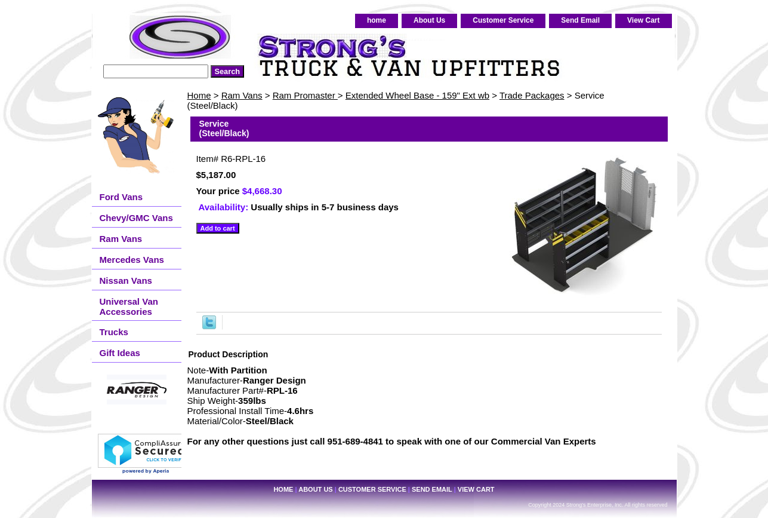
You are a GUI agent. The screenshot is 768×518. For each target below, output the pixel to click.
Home (199, 95)
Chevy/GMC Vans (136, 218)
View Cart (643, 20)
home (376, 20)
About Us (429, 20)
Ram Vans (242, 95)
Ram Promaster (305, 95)
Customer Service (503, 20)
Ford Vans (121, 197)
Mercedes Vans (132, 260)
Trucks (114, 332)
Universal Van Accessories (129, 306)
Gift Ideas (120, 353)
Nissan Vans (126, 280)
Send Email (580, 20)
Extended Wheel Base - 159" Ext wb (417, 95)
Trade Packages (532, 95)
